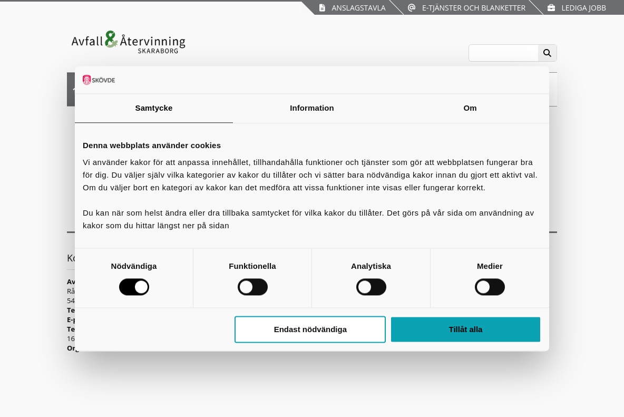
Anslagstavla (352, 8)
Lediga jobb (577, 8)
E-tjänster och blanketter (466, 8)
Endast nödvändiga (310, 329)
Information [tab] (312, 107)
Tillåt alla (465, 329)
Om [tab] (469, 107)
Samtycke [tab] (154, 107)
